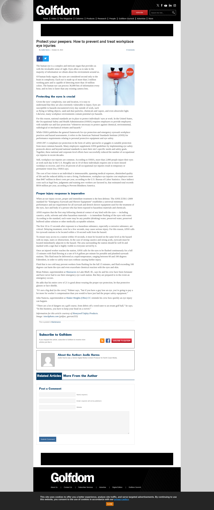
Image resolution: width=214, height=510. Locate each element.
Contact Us (68, 491)
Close (109, 504)
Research (102, 18)
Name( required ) (82, 394)
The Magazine (66, 18)
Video (54, 18)
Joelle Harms (45, 50)
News (45, 18)
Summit (126, 18)
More (150, 18)
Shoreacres (71, 272)
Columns (79, 18)
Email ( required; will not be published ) (89, 401)
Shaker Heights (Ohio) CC (78, 298)
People (112, 18)
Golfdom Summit (135, 491)
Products (91, 18)
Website (79, 407)
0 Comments (130, 50)
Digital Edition (117, 491)
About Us (54, 491)
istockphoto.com (51, 316)
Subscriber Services (85, 491)
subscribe (139, 13)
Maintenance (56, 322)
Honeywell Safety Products (85, 313)
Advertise (141, 18)
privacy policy (121, 499)
